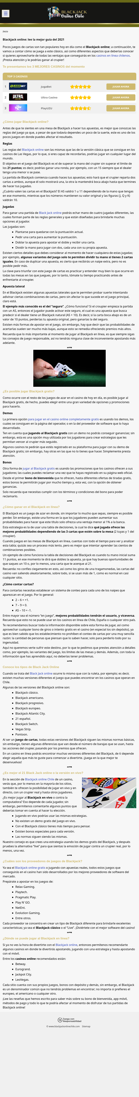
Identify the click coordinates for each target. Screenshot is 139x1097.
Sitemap (86, 1026)
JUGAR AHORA (121, 86)
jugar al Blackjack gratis (39, 468)
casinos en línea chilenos (113, 56)
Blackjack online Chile (39, 779)
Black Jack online (50, 213)
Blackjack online (33, 150)
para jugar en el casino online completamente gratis (63, 419)
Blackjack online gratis (30, 868)
